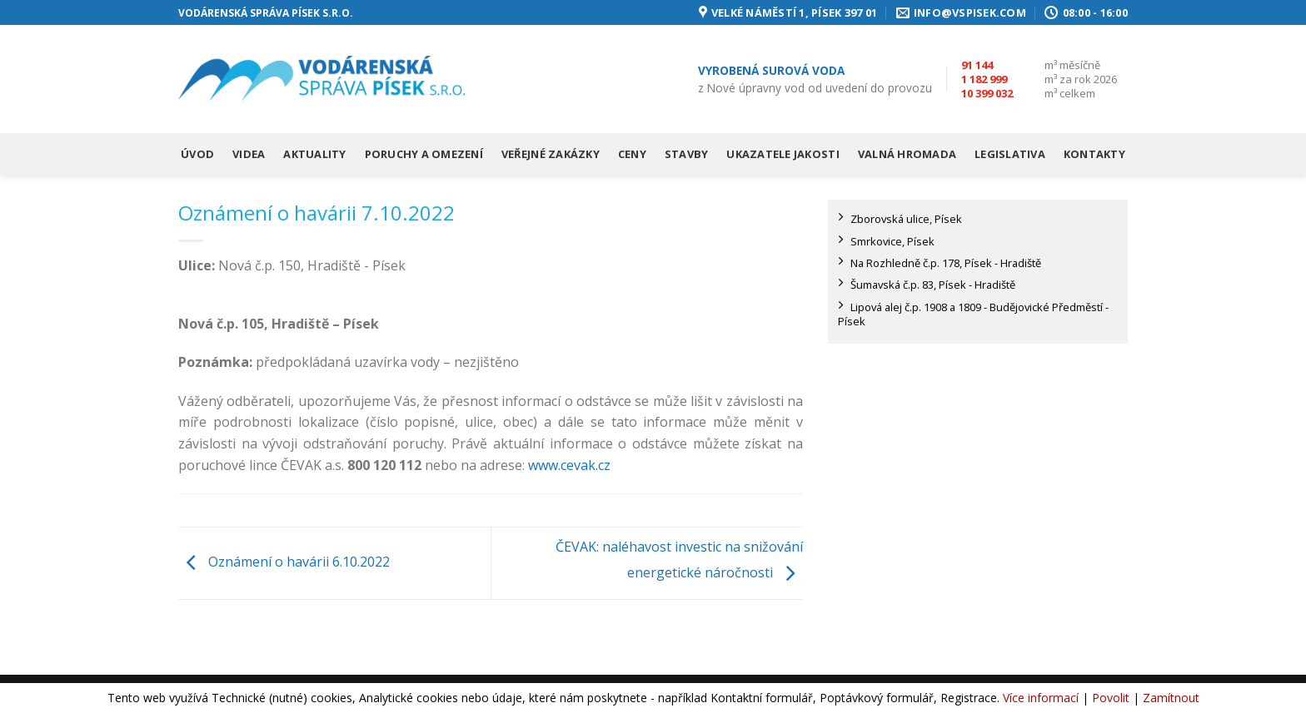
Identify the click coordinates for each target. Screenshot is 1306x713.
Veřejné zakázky (550, 153)
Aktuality (314, 153)
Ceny (632, 153)
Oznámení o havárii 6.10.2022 (284, 561)
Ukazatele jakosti (782, 153)
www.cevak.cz (569, 465)
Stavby (687, 153)
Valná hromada (907, 153)
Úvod (197, 153)
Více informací (1041, 698)
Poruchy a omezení (424, 153)
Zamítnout (1171, 698)
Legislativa (1010, 153)
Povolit (1110, 698)
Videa (248, 153)
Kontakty (1094, 153)
